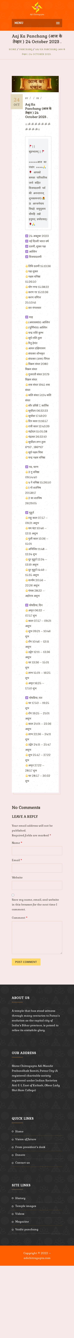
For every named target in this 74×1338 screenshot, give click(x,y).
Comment (19, 990)
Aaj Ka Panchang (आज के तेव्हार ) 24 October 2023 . (38, 110)
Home (13, 49)
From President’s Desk (30, 1219)
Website (17, 950)
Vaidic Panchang (26, 1302)
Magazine (22, 1294)
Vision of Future (25, 1211)
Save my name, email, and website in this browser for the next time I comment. (35, 977)
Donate (20, 1227)
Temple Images (25, 1278)
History (20, 1270)
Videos (19, 1286)
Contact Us (22, 1235)
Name (17, 915)
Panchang (25, 49)
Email (17, 932)
